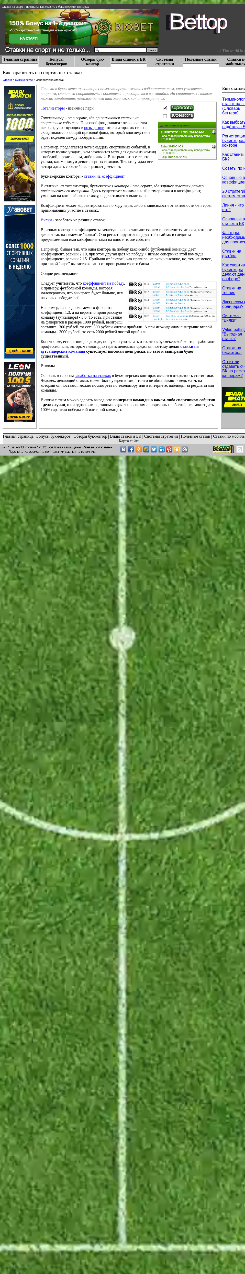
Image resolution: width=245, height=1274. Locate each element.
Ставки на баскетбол (232, 350)
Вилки (46, 220)
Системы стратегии (164, 61)
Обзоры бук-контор (92, 61)
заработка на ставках (93, 375)
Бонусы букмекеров (56, 61)
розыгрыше (94, 127)
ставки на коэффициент (104, 176)
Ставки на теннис (231, 290)
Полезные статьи (201, 59)
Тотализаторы (53, 108)
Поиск (152, 49)
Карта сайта (129, 441)
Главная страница (20, 59)
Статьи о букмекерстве (18, 79)
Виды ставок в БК (129, 59)
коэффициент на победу (103, 283)
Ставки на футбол (231, 253)
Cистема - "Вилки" (231, 318)
